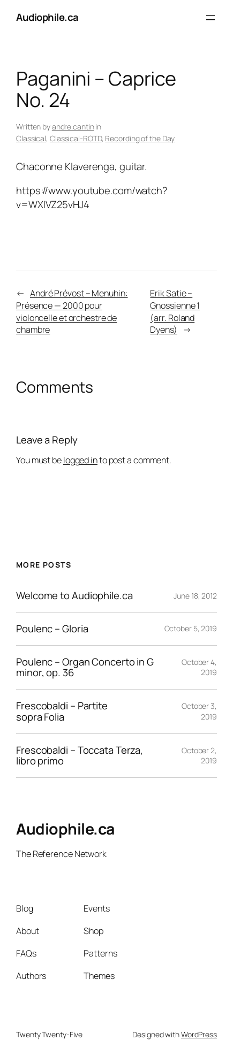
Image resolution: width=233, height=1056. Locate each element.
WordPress (199, 1034)
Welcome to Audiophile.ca (74, 595)
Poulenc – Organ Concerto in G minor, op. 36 (85, 667)
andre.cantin (73, 126)
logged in (80, 460)
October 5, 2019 (190, 628)
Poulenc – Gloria (52, 628)
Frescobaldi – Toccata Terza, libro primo (79, 756)
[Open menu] (210, 17)
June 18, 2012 (195, 596)
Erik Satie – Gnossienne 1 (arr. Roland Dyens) (175, 311)
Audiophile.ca (47, 17)
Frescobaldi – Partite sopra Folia (62, 711)
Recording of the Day (140, 138)
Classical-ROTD (76, 138)
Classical (31, 138)
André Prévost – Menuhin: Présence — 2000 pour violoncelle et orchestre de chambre (72, 311)
